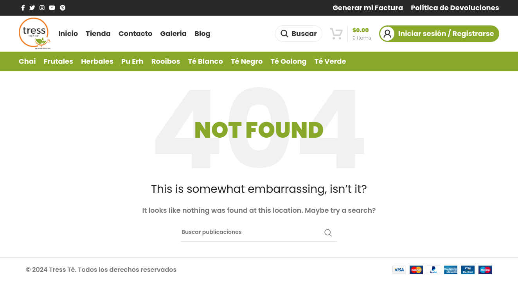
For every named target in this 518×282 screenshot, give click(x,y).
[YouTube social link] (52, 8)
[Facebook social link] (23, 8)
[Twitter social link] (32, 8)
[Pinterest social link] (63, 8)
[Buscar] (298, 33)
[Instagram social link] (42, 8)
